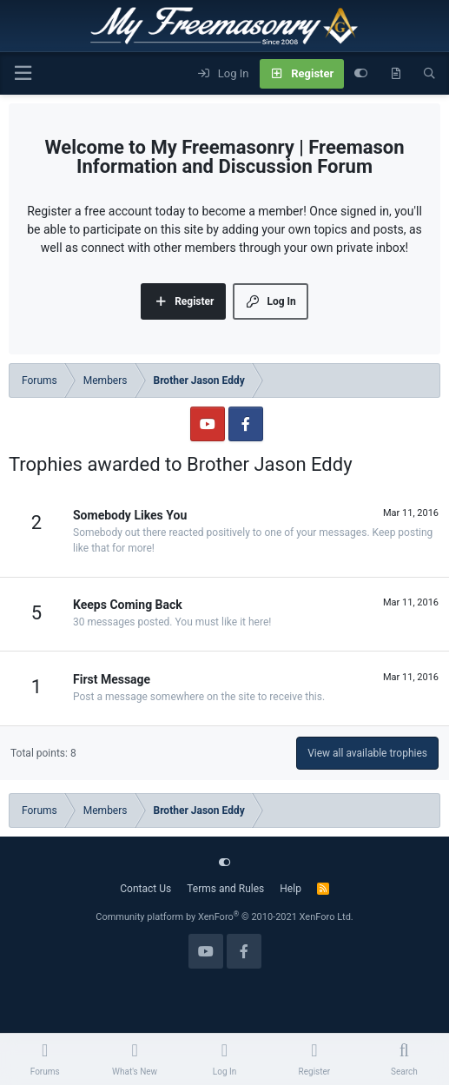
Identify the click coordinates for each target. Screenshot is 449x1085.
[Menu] (22, 73)
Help (290, 889)
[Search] (429, 73)
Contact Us (145, 889)
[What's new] (395, 73)
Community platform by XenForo (224, 917)
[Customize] (361, 73)
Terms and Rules (225, 889)
